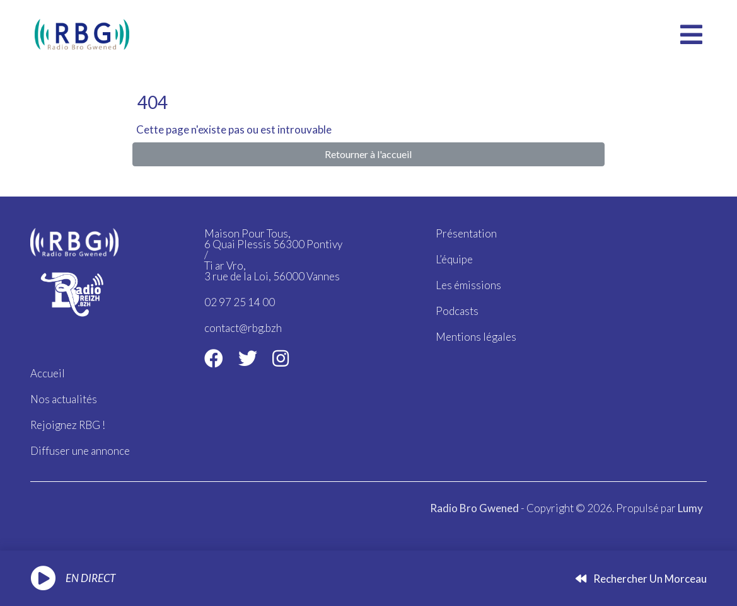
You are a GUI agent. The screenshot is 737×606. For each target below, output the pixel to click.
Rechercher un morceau (641, 578)
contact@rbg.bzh (243, 327)
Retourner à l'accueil (368, 154)
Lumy (690, 508)
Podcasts (457, 310)
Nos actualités (63, 399)
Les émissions (468, 285)
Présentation (466, 233)
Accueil (47, 373)
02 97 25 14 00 (239, 302)
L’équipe (454, 259)
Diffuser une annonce (80, 450)
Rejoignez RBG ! (67, 425)
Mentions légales (476, 336)
